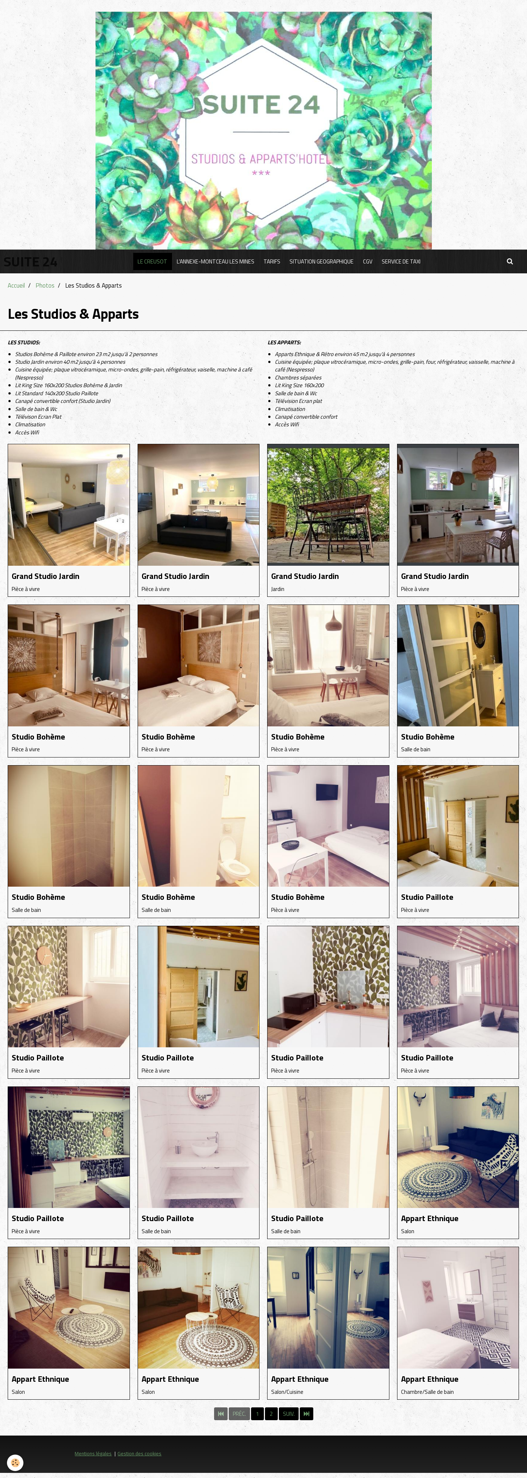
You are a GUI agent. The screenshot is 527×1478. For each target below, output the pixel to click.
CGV (370, 261)
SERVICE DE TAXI (405, 261)
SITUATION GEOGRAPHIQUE (323, 261)
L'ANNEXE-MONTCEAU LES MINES (213, 261)
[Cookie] (15, 1463)
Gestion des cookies (139, 1458)
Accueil (16, 285)
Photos (45, 285)
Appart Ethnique (434, 1222)
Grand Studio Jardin (51, 576)
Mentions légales (93, 1458)
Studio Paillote (431, 898)
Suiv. (289, 1419)
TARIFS (271, 261)
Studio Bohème (43, 737)
